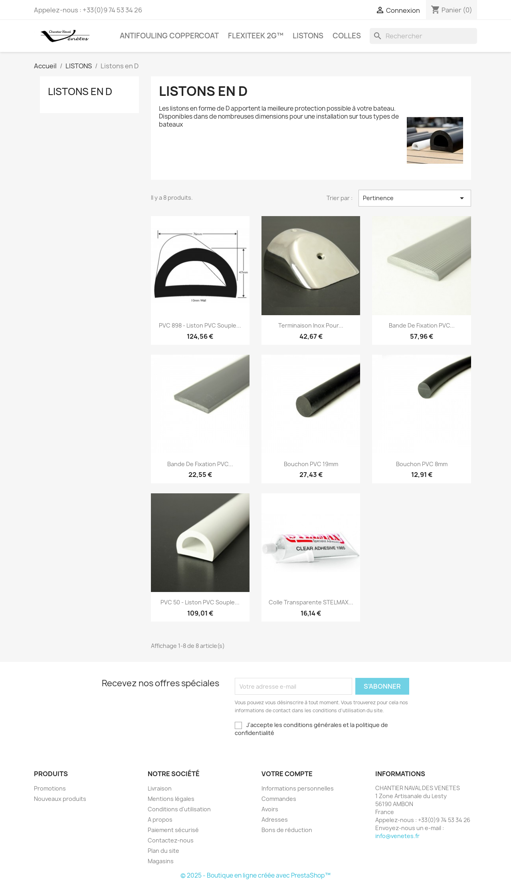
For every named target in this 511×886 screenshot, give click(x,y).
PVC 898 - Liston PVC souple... (200, 325)
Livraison (160, 788)
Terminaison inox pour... (310, 325)
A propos (160, 819)
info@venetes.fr (397, 836)
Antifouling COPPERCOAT (169, 36)
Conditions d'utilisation (179, 809)
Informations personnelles (297, 788)
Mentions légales (171, 799)
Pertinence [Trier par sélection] (415, 198)
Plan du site (163, 850)
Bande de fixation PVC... (422, 325)
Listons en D (80, 91)
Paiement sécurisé (173, 830)
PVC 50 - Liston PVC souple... (200, 602)
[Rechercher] (423, 36)
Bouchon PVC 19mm (311, 464)
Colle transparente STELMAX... (311, 602)
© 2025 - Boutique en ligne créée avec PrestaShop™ (255, 875)
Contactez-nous (171, 840)
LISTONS (308, 36)
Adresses (274, 819)
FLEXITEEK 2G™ (255, 36)
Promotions (50, 788)
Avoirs (269, 809)
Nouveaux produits (60, 799)
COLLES (347, 36)
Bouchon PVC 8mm (422, 464)
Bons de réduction (286, 830)
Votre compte (287, 773)
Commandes (278, 799)
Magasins (161, 861)
